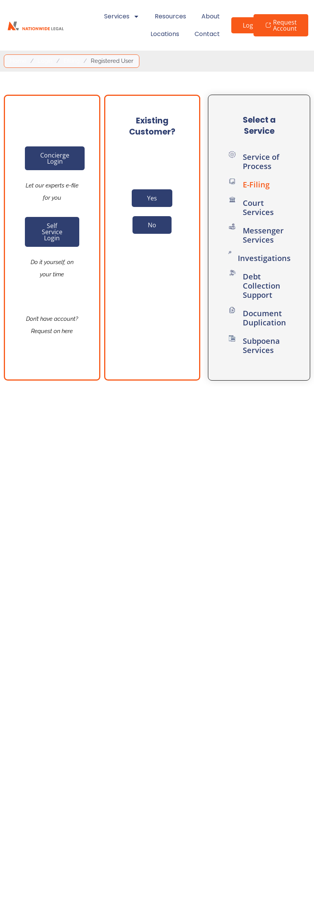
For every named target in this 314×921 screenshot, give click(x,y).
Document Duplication (264, 318)
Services (121, 16)
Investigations (264, 258)
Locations (164, 34)
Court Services (258, 207)
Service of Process (261, 161)
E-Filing (256, 184)
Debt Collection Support (261, 285)
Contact (207, 34)
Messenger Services (263, 235)
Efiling (72, 60)
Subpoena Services (261, 345)
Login (45, 60)
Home (18, 60)
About (210, 16)
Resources (170, 16)
